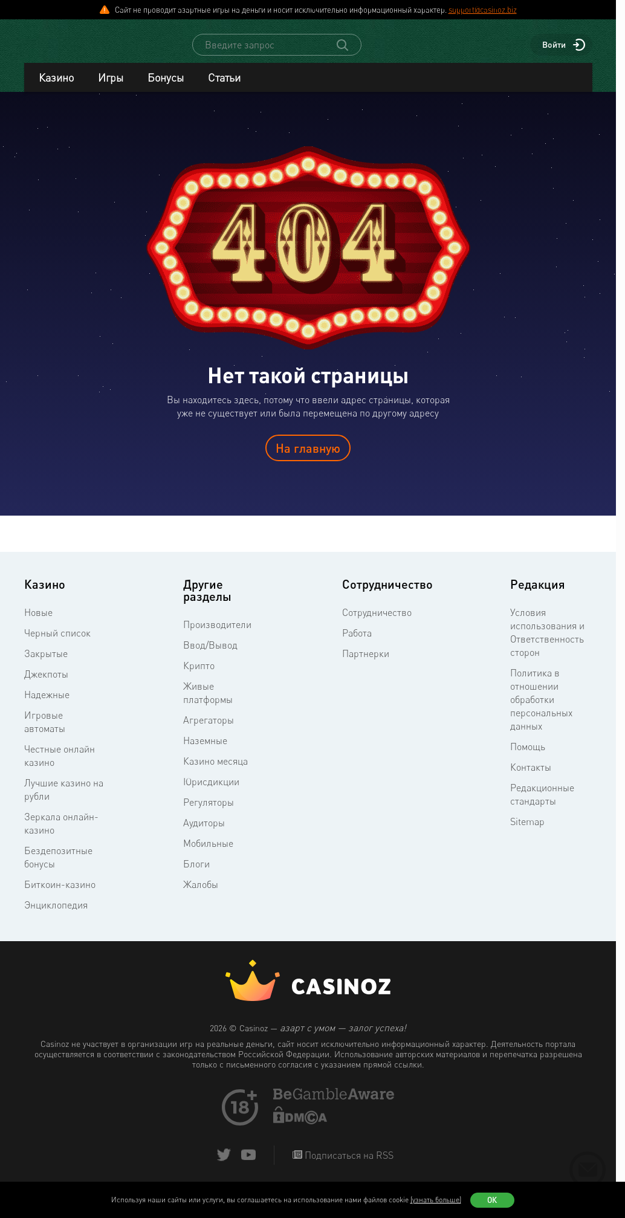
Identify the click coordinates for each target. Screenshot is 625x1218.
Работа (357, 644)
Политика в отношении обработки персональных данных (541, 710)
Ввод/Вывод (210, 656)
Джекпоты (46, 685)
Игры (110, 88)
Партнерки (365, 664)
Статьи (224, 88)
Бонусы (165, 88)
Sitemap (527, 832)
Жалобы (200, 895)
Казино (56, 88)
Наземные (205, 751)
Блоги (196, 875)
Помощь (527, 757)
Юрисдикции (211, 792)
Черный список (57, 644)
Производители (217, 635)
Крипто (199, 676)
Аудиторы (204, 834)
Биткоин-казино (60, 895)
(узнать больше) (435, 1199)
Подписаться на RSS (347, 1166)
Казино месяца (215, 772)
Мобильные (208, 854)
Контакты (530, 778)
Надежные (47, 705)
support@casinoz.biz (483, 10)
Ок (492, 1200)
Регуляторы (208, 813)
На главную (308, 459)
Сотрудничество (377, 623)
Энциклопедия (56, 916)
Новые (38, 623)
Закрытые (46, 664)
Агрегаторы (208, 731)
